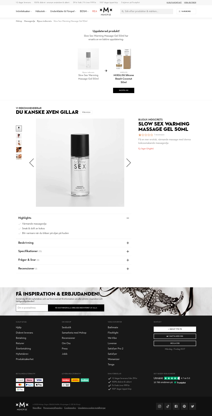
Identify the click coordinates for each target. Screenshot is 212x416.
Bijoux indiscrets (44, 21)
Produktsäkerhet (25, 359)
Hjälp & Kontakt (174, 3)
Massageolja (29, 21)
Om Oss (66, 343)
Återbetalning (23, 348)
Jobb (64, 354)
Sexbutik (66, 327)
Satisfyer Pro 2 (115, 348)
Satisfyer (112, 354)
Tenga (111, 364)
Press (65, 348)
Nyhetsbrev (22, 354)
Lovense (112, 343)
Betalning (21, 338)
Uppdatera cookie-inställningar (92, 408)
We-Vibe (112, 338)
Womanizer (114, 359)
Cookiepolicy (70, 408)
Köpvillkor (37, 408)
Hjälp (18, 327)
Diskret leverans (24, 333)
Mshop (19, 21)
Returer (20, 343)
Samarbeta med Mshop (74, 333)
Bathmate (113, 327)
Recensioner (68, 338)
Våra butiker (190, 3)
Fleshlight (113, 333)
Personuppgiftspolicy (52, 408)
